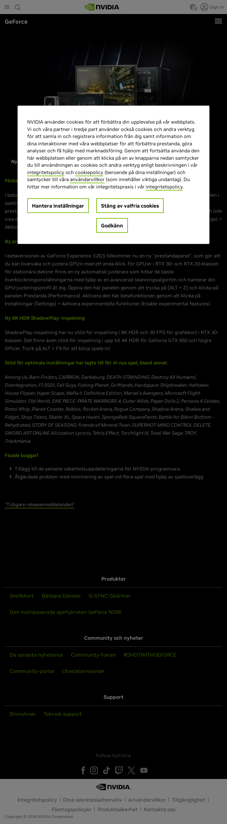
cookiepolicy (89, 172)
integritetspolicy (45, 172)
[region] (113, 175)
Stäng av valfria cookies (130, 205)
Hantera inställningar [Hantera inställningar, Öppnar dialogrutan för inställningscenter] (58, 205)
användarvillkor (87, 179)
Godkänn (112, 225)
